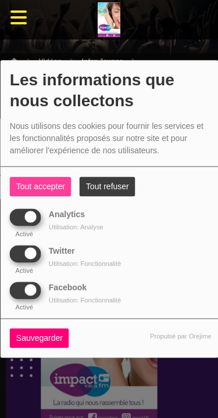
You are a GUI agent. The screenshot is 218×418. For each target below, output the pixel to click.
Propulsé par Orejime (181, 336)
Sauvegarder (39, 338)
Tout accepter (40, 187)
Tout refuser (107, 187)
